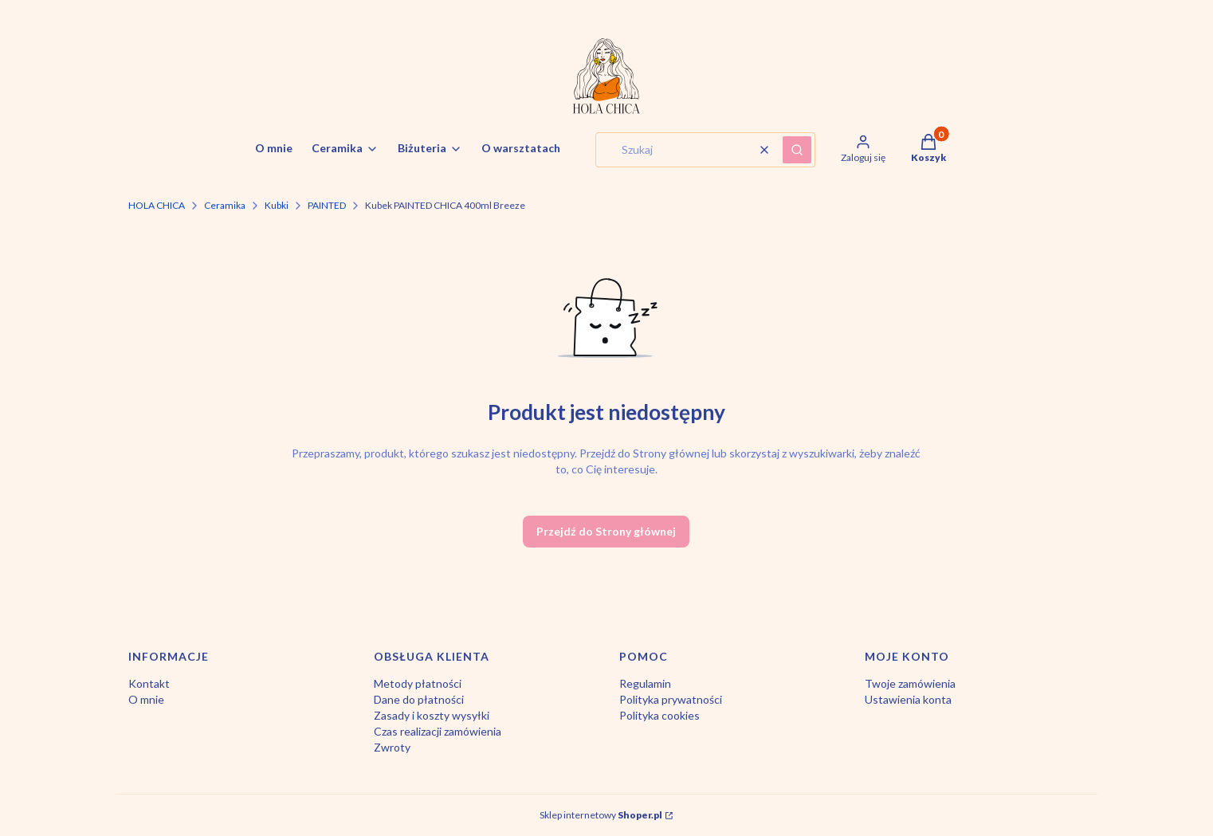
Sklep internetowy (601, 815)
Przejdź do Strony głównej (606, 531)
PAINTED (327, 205)
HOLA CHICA (156, 205)
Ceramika (224, 205)
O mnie (146, 699)
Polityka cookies (659, 715)
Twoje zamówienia (910, 683)
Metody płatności (417, 683)
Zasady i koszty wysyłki (431, 715)
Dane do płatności (419, 699)
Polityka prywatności (670, 699)
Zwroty (392, 747)
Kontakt (149, 683)
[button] (797, 149)
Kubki (277, 205)
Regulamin (645, 683)
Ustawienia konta (908, 699)
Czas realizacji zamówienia (437, 731)
